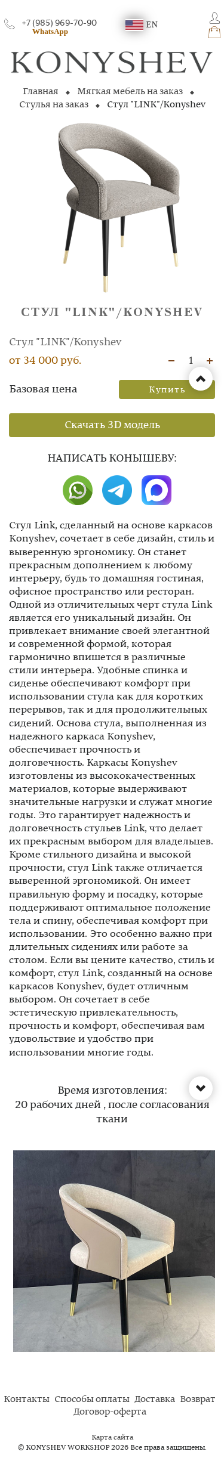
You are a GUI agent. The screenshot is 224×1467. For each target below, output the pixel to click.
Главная (41, 91)
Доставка (154, 1399)
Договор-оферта (109, 1412)
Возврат (198, 1399)
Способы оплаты (92, 1399)
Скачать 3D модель (112, 425)
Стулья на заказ (53, 105)
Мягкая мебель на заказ (130, 91)
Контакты (27, 1399)
